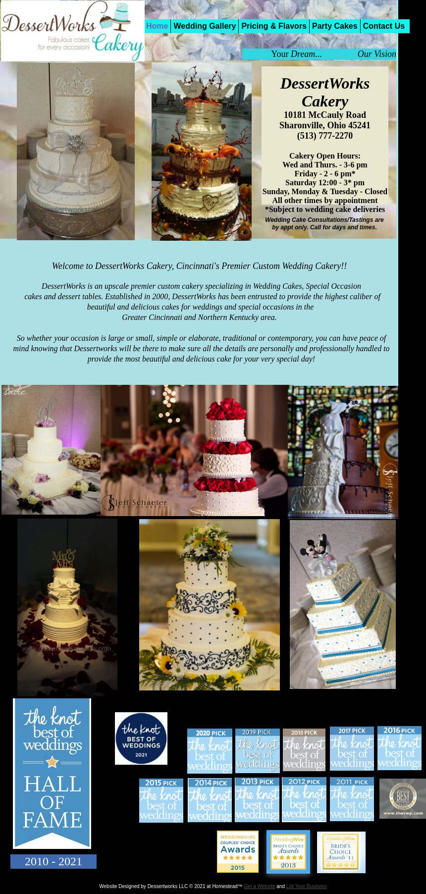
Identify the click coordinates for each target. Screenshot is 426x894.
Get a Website (259, 886)
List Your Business (306, 886)
